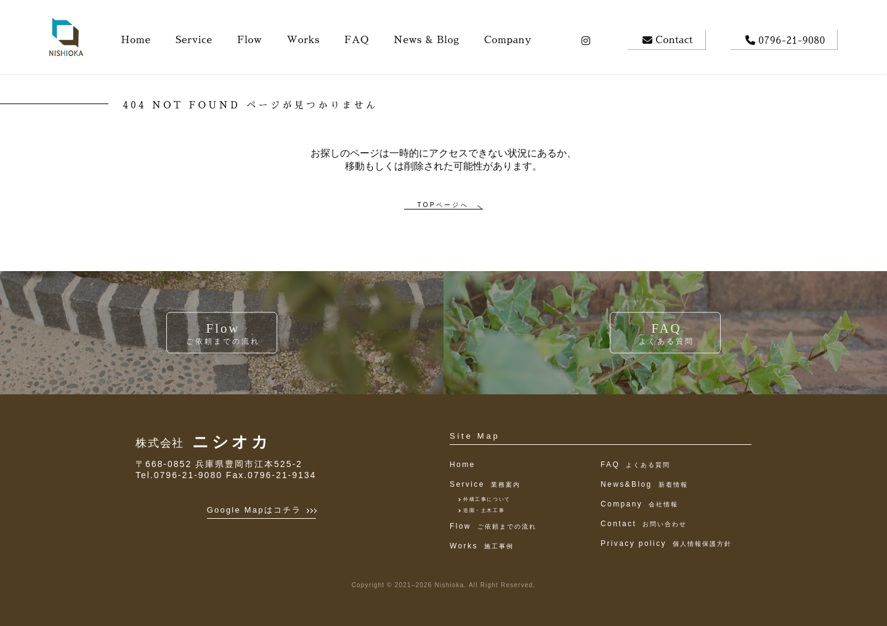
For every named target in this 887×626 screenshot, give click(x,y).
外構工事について (487, 499)
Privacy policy (666, 543)
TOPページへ (443, 204)
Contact (644, 523)
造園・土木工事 (483, 510)
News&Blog (644, 484)
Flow (493, 526)
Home (463, 464)
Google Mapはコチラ (262, 509)
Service (485, 484)
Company (639, 504)
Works (482, 546)
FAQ (635, 464)
